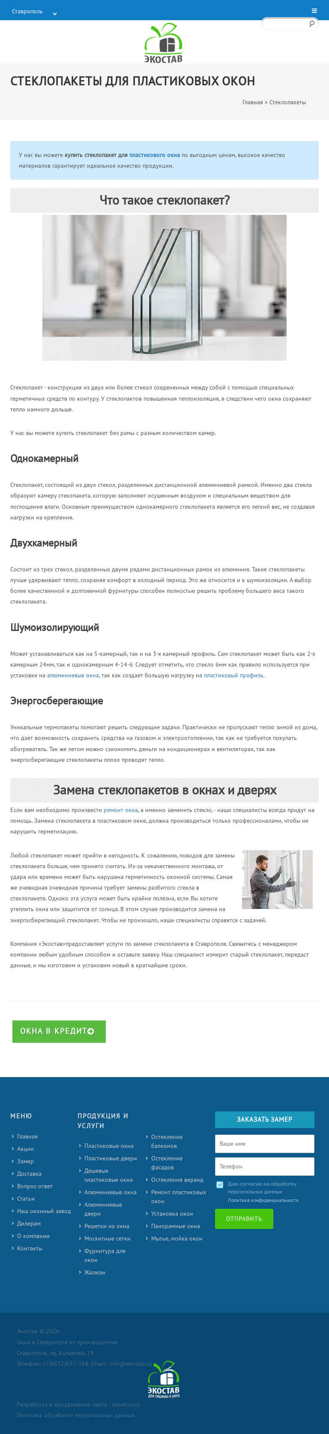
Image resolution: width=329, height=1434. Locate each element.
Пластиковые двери (110, 1158)
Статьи (26, 1198)
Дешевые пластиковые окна (108, 1175)
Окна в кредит (57, 1031)
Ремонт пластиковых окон (178, 1197)
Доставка (29, 1173)
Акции (25, 1149)
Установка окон (172, 1213)
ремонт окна (121, 810)
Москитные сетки (107, 1238)
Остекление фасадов (166, 1163)
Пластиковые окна (109, 1146)
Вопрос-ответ (35, 1186)
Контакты (29, 1248)
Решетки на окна (106, 1226)
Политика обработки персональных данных (76, 1415)
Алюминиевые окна (110, 1192)
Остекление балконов (166, 1141)
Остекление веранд (177, 1179)
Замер (25, 1161)
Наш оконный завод (44, 1211)
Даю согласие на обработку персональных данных (262, 1188)
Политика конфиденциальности (263, 1200)
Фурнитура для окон (105, 1255)
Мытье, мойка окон (177, 1238)
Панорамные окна (175, 1226)
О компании (33, 1236)
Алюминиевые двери (103, 1209)
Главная (27, 1136)
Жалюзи (94, 1272)
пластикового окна (154, 155)
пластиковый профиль (233, 675)
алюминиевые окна (73, 675)
